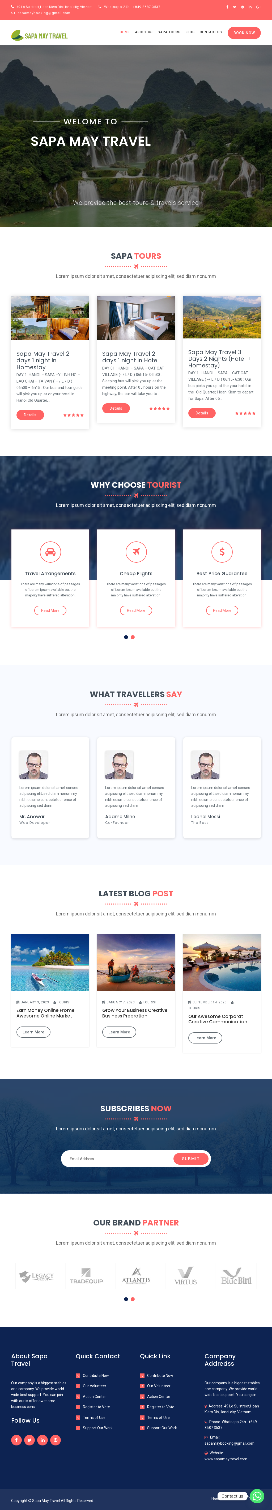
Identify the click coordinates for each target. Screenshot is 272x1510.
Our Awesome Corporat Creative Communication (217, 1019)
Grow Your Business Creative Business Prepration (135, 1013)
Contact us (211, 32)
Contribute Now (96, 1375)
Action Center (94, 1396)
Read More (50, 610)
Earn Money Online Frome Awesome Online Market (45, 1013)
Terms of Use (94, 1417)
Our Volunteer (94, 1386)
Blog (190, 32)
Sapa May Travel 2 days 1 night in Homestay (42, 360)
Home (125, 32)
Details (30, 415)
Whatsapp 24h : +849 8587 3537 (129, 7)
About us (144, 32)
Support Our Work (98, 1428)
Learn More (33, 1032)
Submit (191, 1158)
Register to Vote (96, 1407)
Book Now (244, 33)
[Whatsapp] (257, 1496)
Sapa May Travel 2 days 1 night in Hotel (130, 357)
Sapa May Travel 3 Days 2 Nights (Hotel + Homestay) (219, 358)
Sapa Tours (169, 32)
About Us (235, 1499)
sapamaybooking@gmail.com (40, 13)
